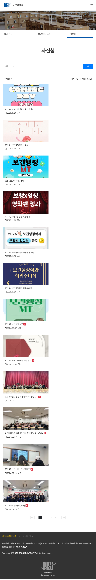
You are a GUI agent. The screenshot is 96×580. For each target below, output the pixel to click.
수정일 (89, 79)
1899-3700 (20, 547)
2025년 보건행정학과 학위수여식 (18, 288)
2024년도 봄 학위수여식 (15, 505)
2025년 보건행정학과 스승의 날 (17, 145)
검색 (88, 66)
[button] (17, 34)
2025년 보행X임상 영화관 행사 (17, 217)
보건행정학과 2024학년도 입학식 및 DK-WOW (24, 433)
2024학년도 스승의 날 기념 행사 (18, 360)
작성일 (82, 79)
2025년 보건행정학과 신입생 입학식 (19, 252)
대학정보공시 (28, 536)
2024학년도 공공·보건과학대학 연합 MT (21, 397)
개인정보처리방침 (9, 536)
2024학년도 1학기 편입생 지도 (17, 469)
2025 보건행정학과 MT (14, 181)
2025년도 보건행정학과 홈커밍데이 (19, 109)
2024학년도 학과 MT (14, 324)
